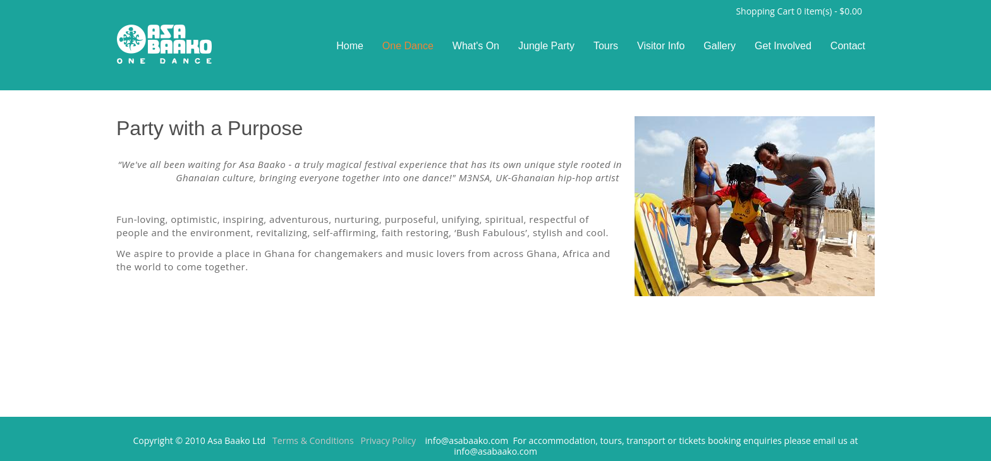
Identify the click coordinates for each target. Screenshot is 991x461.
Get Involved (783, 45)
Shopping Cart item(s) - (799, 11)
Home (349, 45)
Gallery (719, 45)
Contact (847, 45)
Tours (605, 45)
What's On (476, 45)
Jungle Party (546, 45)
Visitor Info (660, 45)
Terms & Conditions (313, 440)
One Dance (408, 45)
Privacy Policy (388, 440)
